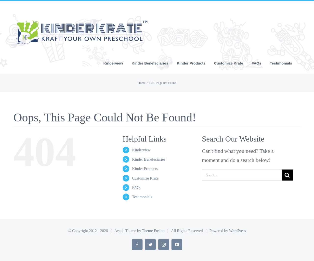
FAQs (136, 187)
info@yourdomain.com (74, 6)
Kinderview (141, 150)
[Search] (287, 175)
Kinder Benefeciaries (148, 159)
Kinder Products (144, 169)
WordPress (237, 231)
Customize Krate (145, 178)
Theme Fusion (153, 231)
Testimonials (142, 197)
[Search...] (242, 175)
